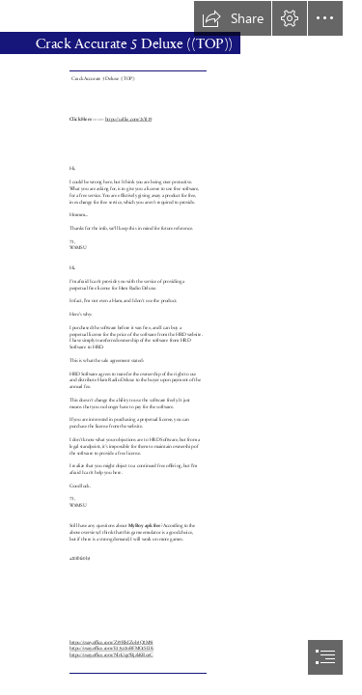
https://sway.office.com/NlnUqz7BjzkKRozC (111, 655)
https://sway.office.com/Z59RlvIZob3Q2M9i (111, 642)
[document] (181, 347)
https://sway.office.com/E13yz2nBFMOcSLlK (111, 648)
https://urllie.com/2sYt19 (129, 119)
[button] (232, 18)
